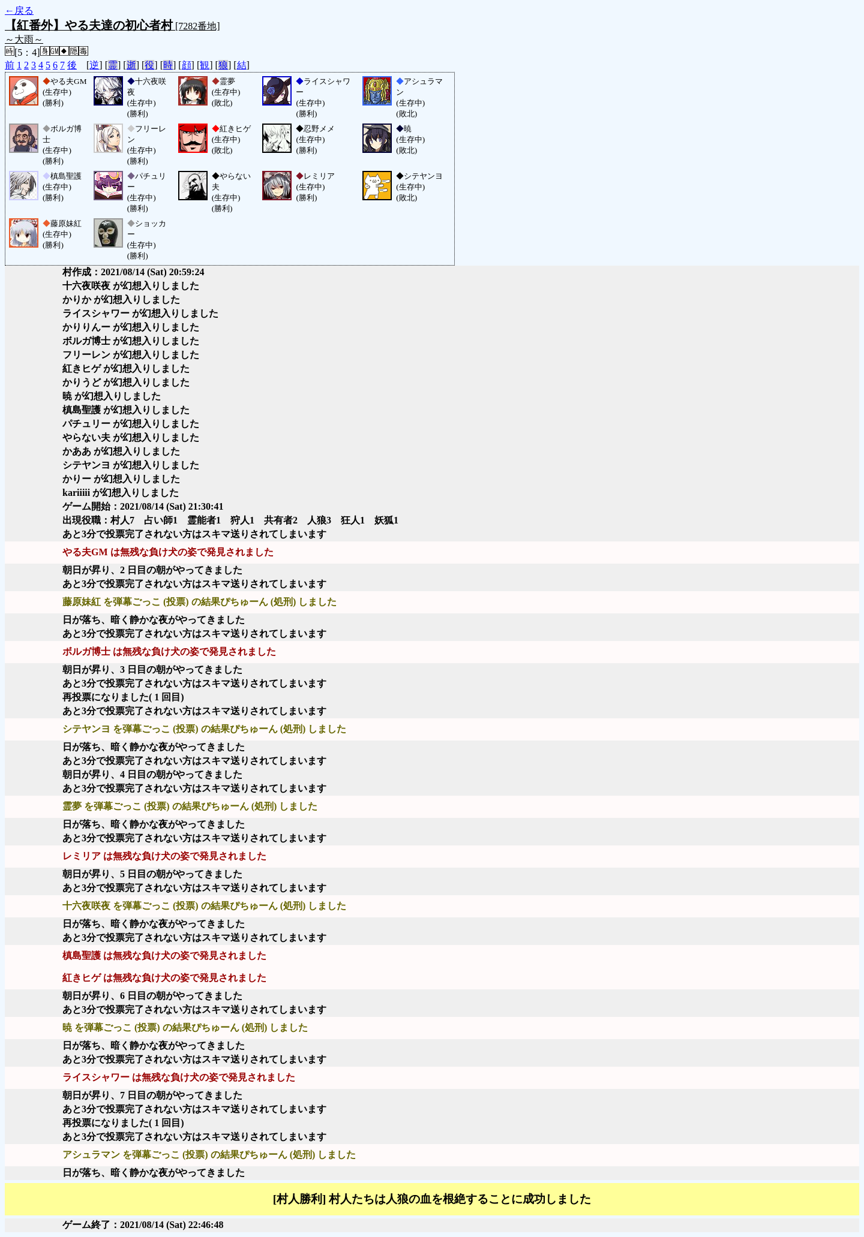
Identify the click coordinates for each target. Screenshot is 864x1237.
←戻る (19, 10)
